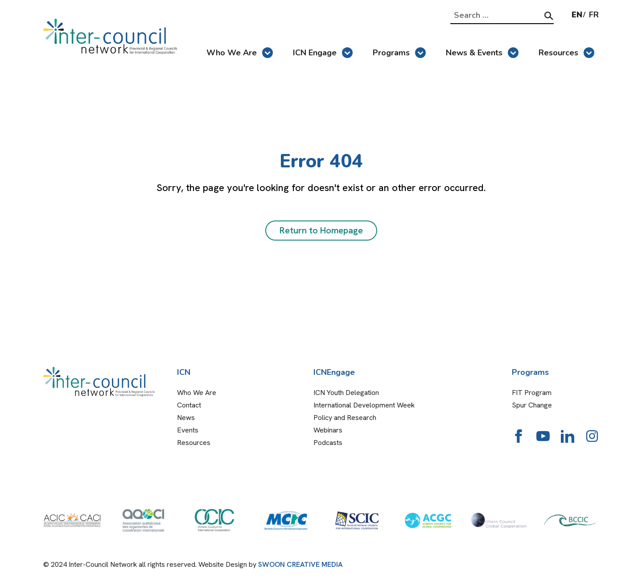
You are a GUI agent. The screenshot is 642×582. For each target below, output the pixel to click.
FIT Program (531, 392)
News (186, 417)
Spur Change (532, 405)
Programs (399, 52)
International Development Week (364, 405)
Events (187, 430)
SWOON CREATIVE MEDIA (300, 564)
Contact (189, 405)
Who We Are (239, 52)
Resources (566, 52)
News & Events (482, 52)
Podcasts (327, 442)
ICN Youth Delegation (346, 392)
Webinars (327, 430)
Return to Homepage (321, 230)
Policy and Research (344, 417)
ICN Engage (323, 52)
